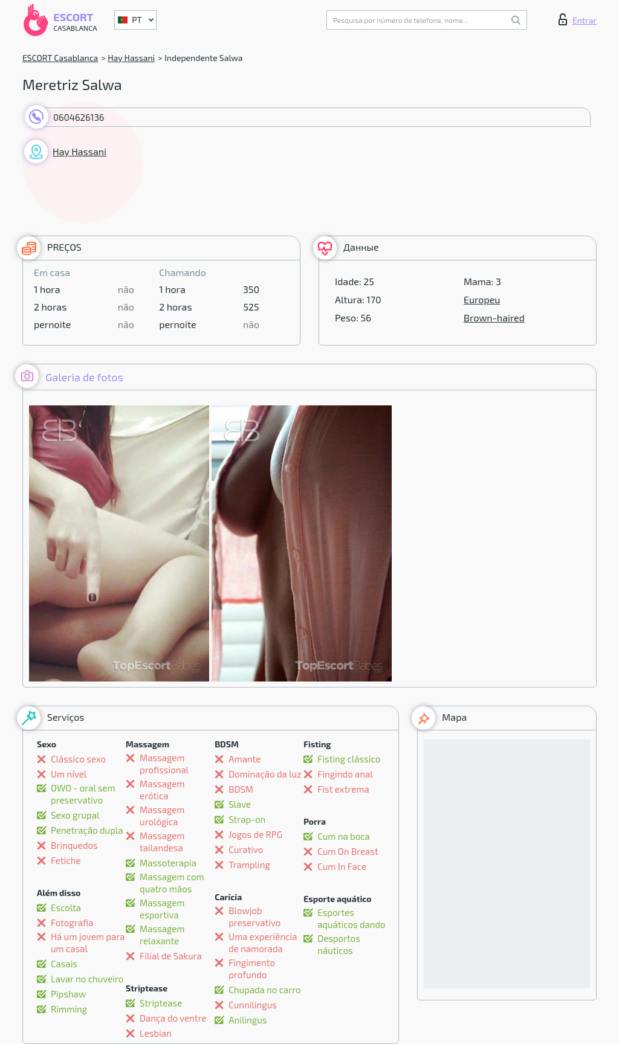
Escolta (66, 907)
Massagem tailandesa (162, 841)
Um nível (68, 773)
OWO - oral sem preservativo (83, 793)
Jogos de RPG (255, 834)
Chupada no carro (264, 989)
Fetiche (65, 860)
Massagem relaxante (162, 934)
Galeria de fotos (69, 376)
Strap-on (246, 819)
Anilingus (247, 1019)
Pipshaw (68, 993)
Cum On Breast (347, 851)
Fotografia (72, 922)
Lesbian (156, 1033)
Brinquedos (74, 845)
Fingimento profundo (251, 968)
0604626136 (78, 117)
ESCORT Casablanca (60, 58)
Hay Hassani (131, 58)
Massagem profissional (164, 763)
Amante (244, 758)
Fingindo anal (344, 773)
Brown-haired (494, 317)
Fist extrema (343, 789)
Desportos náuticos (338, 944)
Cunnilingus (252, 1004)
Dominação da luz (265, 773)
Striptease (161, 1002)
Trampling (249, 864)
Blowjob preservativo (254, 916)
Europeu (482, 299)
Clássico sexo (78, 758)
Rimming (69, 1009)
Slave (239, 804)
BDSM (240, 789)
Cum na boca (343, 836)
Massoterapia (168, 862)
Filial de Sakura (171, 955)
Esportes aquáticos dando (351, 918)
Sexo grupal (75, 815)
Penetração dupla (87, 830)
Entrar (578, 19)
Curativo (245, 849)
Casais (64, 963)
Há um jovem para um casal (88, 942)
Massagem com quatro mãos (172, 882)
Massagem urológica (162, 815)
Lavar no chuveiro (87, 978)
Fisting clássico (348, 758)
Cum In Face (341, 866)
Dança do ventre (173, 1018)
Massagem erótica (162, 789)
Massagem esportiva (162, 908)
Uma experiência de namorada (262, 942)
